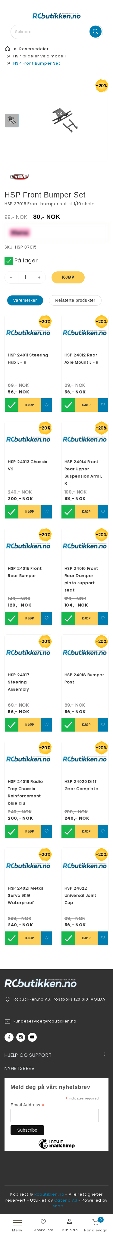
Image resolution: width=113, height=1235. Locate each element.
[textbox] (57, 32)
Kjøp (68, 277)
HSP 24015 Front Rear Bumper (25, 572)
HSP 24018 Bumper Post (84, 678)
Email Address (27, 1105)
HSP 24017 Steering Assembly (18, 682)
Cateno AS (65, 1200)
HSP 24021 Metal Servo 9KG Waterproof (25, 895)
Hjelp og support (28, 1055)
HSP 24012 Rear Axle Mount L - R (81, 358)
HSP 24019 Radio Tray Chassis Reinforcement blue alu (25, 792)
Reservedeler (34, 49)
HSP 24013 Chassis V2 (27, 465)
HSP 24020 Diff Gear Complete (81, 785)
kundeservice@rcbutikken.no (45, 1021)
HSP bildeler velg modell (39, 56)
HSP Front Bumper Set (37, 63)
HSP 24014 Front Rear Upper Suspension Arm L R (83, 472)
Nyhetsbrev (20, 1068)
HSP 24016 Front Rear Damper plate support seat (81, 579)
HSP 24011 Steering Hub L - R (28, 358)
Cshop (56, 1206)
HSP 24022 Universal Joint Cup (80, 895)
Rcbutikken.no (49, 1194)
